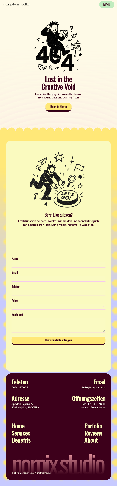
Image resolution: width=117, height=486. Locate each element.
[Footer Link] (20, 426)
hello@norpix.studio (93, 387)
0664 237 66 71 (20, 387)
